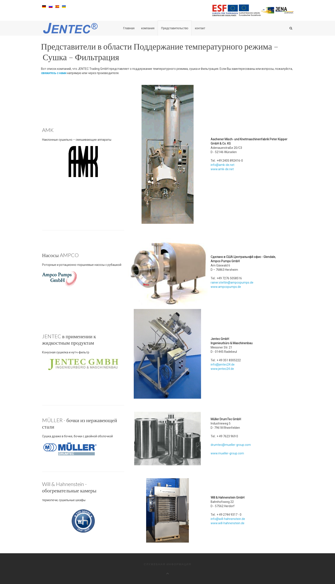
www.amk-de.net (222, 169)
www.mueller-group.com (227, 453)
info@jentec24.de (223, 364)
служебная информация (167, 564)
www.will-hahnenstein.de (227, 523)
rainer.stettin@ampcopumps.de (232, 282)
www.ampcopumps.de (226, 286)
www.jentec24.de (222, 368)
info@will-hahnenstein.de (228, 519)
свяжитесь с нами (53, 73)
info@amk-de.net (222, 165)
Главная (128, 28)
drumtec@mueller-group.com (231, 444)
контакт (200, 28)
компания (147, 28)
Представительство (174, 28)
